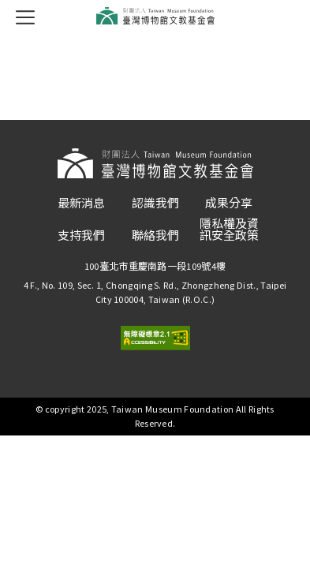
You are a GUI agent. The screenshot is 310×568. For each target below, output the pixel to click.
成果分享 (228, 203)
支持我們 (81, 235)
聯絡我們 (155, 235)
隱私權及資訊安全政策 (229, 229)
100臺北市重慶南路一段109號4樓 (155, 266)
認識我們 (155, 203)
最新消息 (81, 203)
